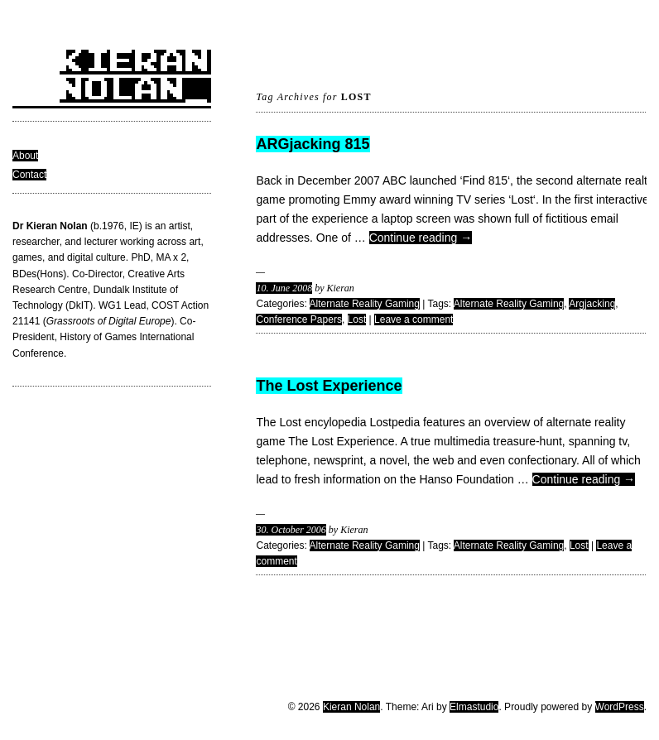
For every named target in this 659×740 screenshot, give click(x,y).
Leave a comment (413, 319)
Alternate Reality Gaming (365, 304)
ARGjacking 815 (312, 144)
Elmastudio (474, 707)
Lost (357, 319)
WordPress (619, 707)
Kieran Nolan (351, 707)
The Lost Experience (329, 385)
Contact (29, 174)
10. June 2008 (284, 288)
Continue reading (421, 237)
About (25, 155)
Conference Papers (298, 319)
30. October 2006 (290, 530)
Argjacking (592, 304)
